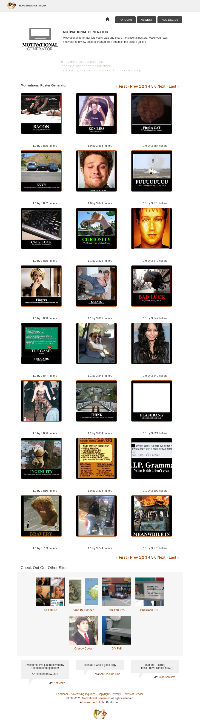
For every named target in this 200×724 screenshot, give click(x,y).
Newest (146, 19)
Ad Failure (50, 610)
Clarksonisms (167, 677)
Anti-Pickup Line (110, 674)
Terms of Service (133, 694)
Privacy (116, 694)
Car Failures (116, 610)
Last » (174, 86)
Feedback (62, 694)
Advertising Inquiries (83, 694)
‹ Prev (133, 86)
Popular (125, 19)
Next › (162, 86)
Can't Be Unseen (83, 610)
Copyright (103, 694)
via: (51, 683)
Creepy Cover (83, 648)
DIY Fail (116, 648)
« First (121, 86)
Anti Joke (59, 683)
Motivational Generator (96, 698)
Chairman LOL (149, 610)
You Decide (169, 19)
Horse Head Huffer (93, 702)
